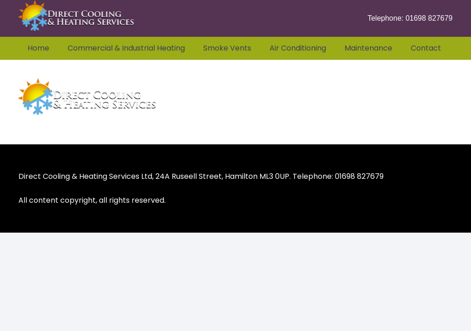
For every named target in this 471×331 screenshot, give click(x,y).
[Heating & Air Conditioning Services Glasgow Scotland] (76, 18)
